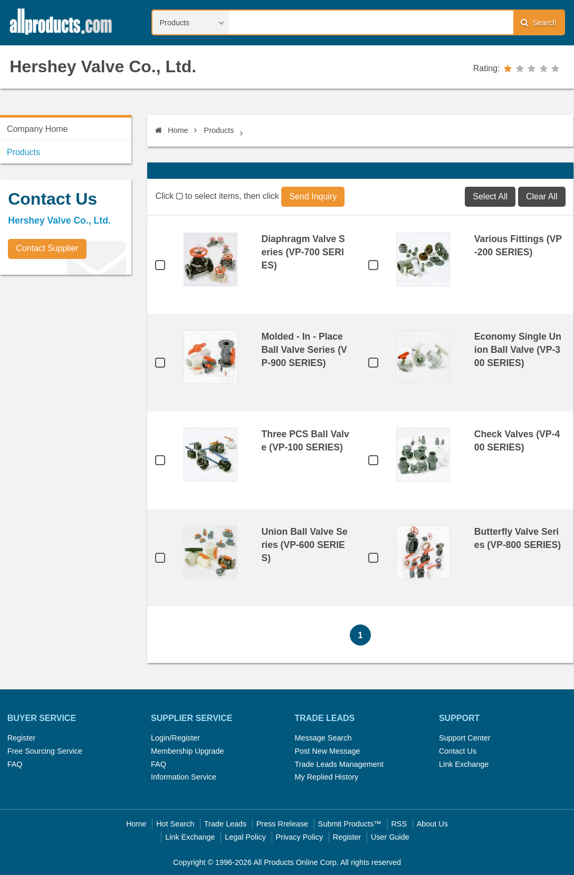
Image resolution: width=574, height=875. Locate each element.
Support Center (465, 738)
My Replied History (326, 777)
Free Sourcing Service (44, 751)
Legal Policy (245, 837)
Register (21, 738)
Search (539, 22)
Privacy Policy (299, 837)
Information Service (183, 777)
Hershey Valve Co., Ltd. (102, 66)
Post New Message (327, 751)
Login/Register (175, 738)
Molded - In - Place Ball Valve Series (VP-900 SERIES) (304, 349)
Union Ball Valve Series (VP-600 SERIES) (304, 544)
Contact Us (457, 751)
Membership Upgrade (187, 751)
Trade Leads (225, 824)
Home (171, 130)
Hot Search (175, 824)
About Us (432, 824)
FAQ (15, 764)
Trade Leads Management (338, 764)
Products (219, 130)
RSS (399, 824)
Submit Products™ (349, 824)
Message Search (322, 738)
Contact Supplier (47, 248)
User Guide (390, 837)
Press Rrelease (282, 824)
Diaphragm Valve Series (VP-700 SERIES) (303, 252)
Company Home (37, 128)
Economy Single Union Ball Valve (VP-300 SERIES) (517, 349)
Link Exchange (464, 764)
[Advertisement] (79, 356)
